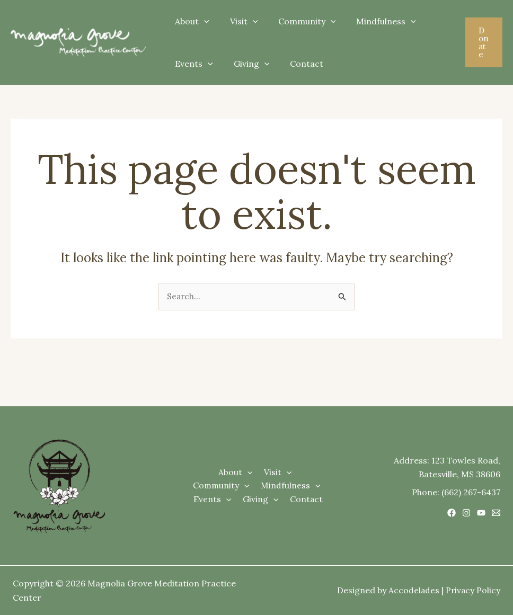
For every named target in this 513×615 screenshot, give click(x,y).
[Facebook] (451, 513)
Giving (246, 63)
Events (192, 63)
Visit (239, 21)
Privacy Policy (472, 590)
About (190, 21)
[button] (483, 43)
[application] (202, 21)
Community (298, 21)
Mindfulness (374, 21)
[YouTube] (481, 513)
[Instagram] (466, 513)
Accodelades (412, 590)
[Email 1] (496, 513)
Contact (297, 63)
